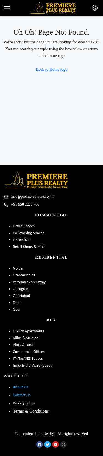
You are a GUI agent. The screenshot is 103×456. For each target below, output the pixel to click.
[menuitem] (94, 8)
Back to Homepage (51, 69)
